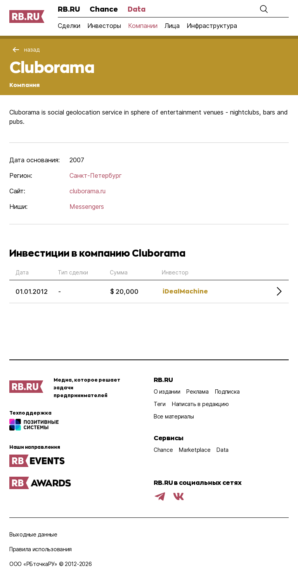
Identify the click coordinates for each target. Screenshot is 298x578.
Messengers (86, 206)
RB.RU (69, 9)
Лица (172, 26)
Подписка (227, 391)
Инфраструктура (212, 26)
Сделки (69, 26)
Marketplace (194, 449)
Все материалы (174, 416)
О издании (167, 391)
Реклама (197, 391)
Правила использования (40, 549)
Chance (104, 9)
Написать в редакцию (200, 404)
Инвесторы (104, 26)
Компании (143, 26)
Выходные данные (33, 534)
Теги (160, 404)
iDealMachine (185, 291)
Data (137, 9)
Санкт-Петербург (95, 175)
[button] (264, 8)
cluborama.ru (87, 191)
